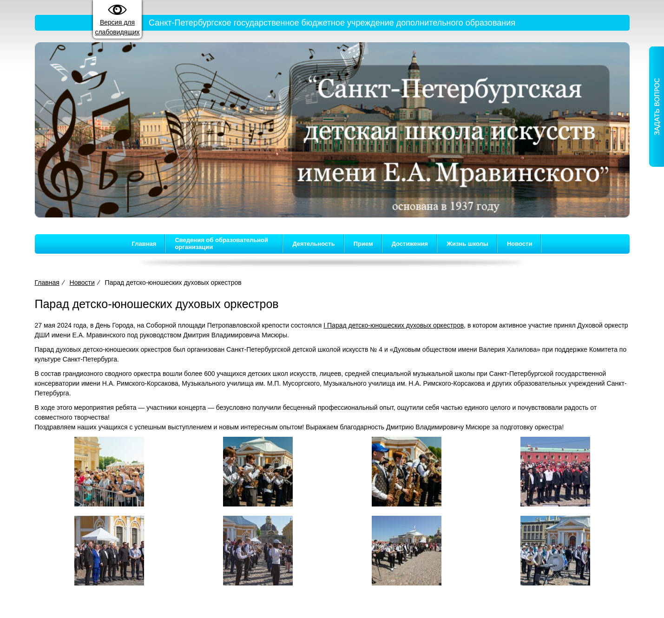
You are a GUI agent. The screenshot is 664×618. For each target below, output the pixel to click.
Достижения (410, 243)
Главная (144, 243)
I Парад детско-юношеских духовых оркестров (393, 325)
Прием (363, 243)
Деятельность (313, 243)
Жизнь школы (467, 243)
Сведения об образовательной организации (221, 243)
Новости (520, 243)
